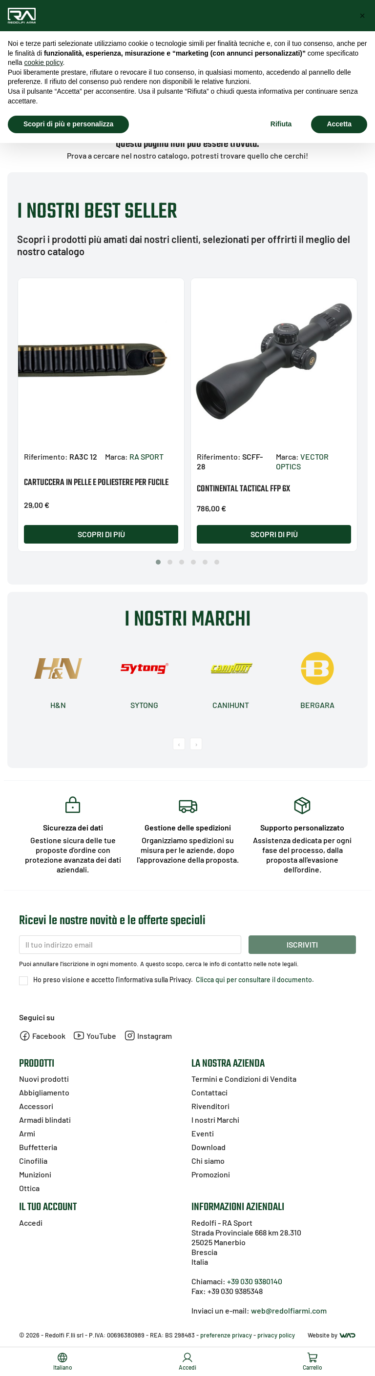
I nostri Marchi (215, 1119)
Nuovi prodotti (44, 1078)
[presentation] (179, 744)
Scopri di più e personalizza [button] (68, 124)
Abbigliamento (44, 1092)
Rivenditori (210, 1106)
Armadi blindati (45, 1119)
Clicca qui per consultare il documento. (254, 979)
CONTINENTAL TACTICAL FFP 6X (243, 489)
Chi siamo (208, 1160)
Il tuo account (48, 1207)
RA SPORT (146, 456)
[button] (158, 562)
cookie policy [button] (43, 62)
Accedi (30, 1222)
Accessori (36, 1106)
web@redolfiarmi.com (289, 1310)
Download (208, 1147)
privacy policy (276, 1335)
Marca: (116, 456)
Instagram (148, 1035)
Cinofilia (33, 1160)
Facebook (42, 1035)
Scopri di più (101, 534)
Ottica (29, 1188)
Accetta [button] (339, 124)
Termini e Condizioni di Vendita (243, 1078)
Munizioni (35, 1174)
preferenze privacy (226, 1335)
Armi (27, 1133)
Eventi (202, 1133)
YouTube (94, 1035)
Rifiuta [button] (281, 124)
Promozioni (210, 1174)
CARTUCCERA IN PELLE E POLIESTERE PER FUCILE (96, 483)
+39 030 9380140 (254, 1281)
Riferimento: (46, 456)
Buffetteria (38, 1147)
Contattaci (209, 1092)
